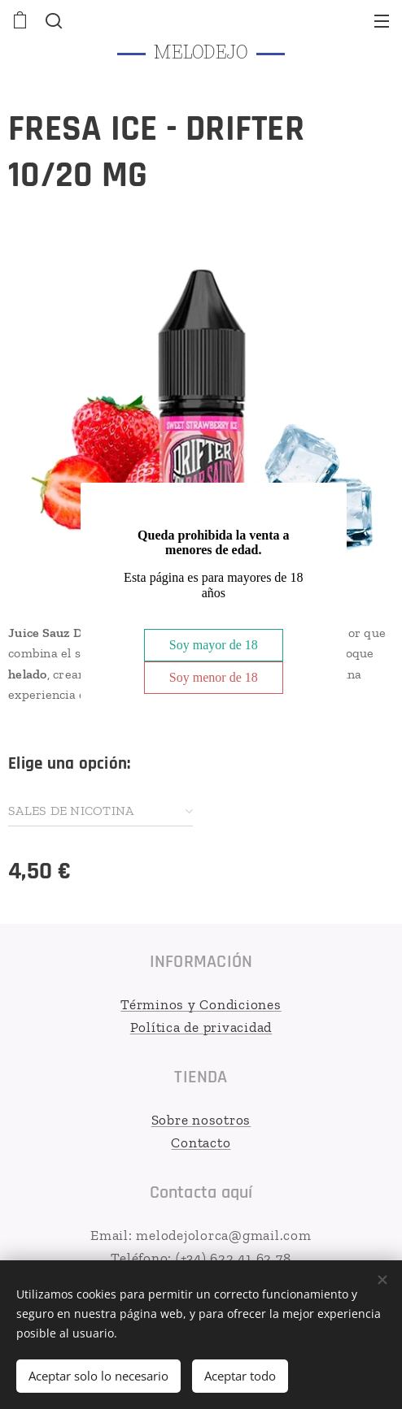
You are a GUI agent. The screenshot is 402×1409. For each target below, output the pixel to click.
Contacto (200, 1142)
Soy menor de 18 (213, 677)
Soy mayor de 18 (213, 645)
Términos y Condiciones (201, 1004)
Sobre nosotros (201, 1120)
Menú (381, 21)
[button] (52, 20)
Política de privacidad (201, 1026)
